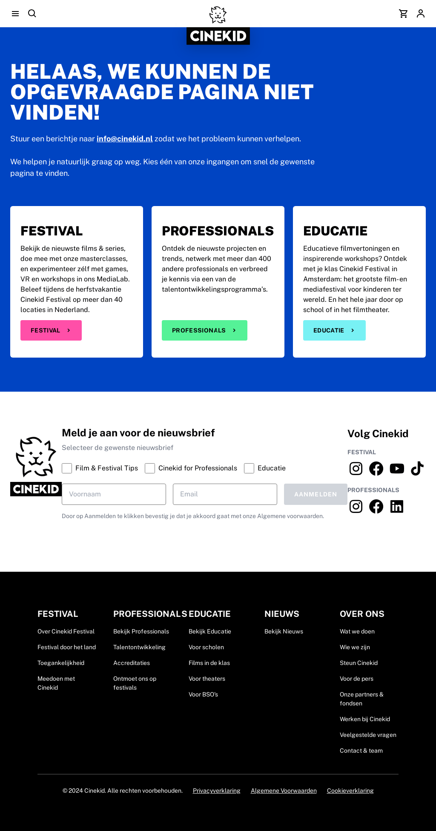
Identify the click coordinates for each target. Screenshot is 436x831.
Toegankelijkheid (60, 662)
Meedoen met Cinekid (56, 683)
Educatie (334, 330)
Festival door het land (66, 647)
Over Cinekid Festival (66, 631)
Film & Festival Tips (100, 468)
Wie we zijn (355, 647)
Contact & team (361, 750)
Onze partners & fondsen (362, 699)
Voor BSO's (203, 694)
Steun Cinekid (359, 662)
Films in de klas (209, 662)
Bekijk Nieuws (283, 631)
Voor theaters (207, 678)
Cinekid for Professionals (191, 468)
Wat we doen (357, 631)
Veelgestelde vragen (368, 734)
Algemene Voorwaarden (284, 790)
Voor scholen (206, 647)
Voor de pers (356, 678)
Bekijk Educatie (210, 631)
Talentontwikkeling (139, 647)
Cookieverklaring (350, 790)
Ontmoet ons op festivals (134, 683)
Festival (51, 330)
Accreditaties (131, 662)
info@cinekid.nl (125, 138)
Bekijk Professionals (141, 631)
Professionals (204, 330)
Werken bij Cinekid (365, 719)
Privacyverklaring (217, 790)
